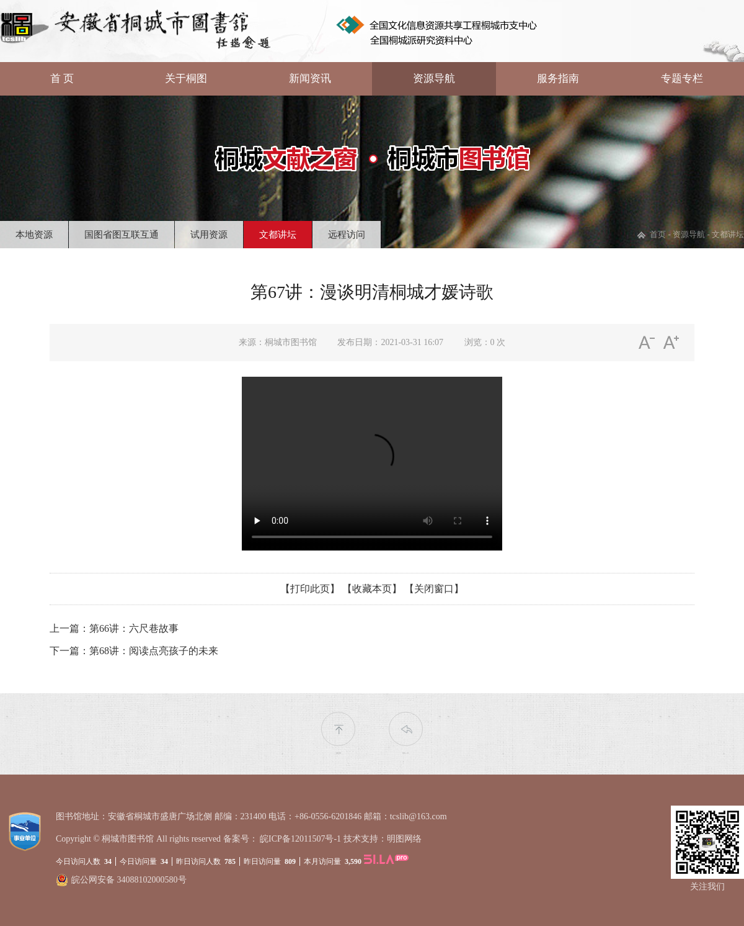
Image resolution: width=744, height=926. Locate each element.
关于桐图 (186, 78)
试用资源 (209, 235)
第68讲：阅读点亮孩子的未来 (153, 650)
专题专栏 (682, 78)
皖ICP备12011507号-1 (300, 838)
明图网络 (404, 838)
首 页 (62, 78)
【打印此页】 (310, 588)
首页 (658, 234)
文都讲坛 (277, 235)
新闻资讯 (310, 78)
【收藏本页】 (372, 588)
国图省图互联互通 (121, 235)
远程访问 (346, 235)
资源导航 (434, 78)
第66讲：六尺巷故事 (134, 628)
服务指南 (558, 78)
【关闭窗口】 (434, 588)
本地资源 (34, 235)
